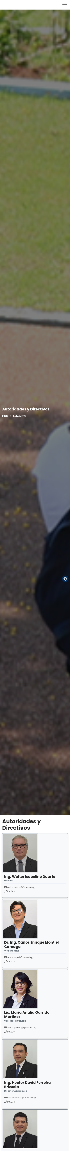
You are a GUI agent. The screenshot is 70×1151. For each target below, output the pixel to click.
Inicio (5, 415)
